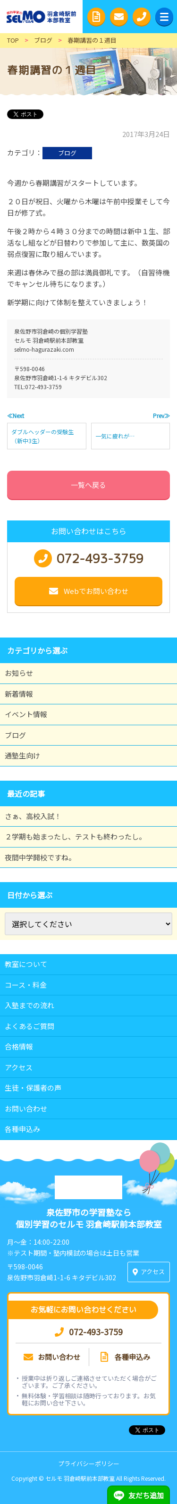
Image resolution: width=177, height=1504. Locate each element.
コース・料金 (26, 985)
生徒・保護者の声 (33, 1088)
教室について (26, 964)
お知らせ (19, 673)
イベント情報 (26, 714)
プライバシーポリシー (88, 1463)
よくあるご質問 (29, 1026)
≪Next (15, 415)
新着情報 (19, 694)
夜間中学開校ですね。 (40, 857)
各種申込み (22, 1129)
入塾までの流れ (29, 1005)
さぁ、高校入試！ (33, 816)
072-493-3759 (43, 387)
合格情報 (19, 1046)
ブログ (67, 152)
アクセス (19, 1067)
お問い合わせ (26, 1108)
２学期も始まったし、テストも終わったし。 (75, 836)
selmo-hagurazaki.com (44, 349)
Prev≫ (161, 415)
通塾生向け (22, 755)
